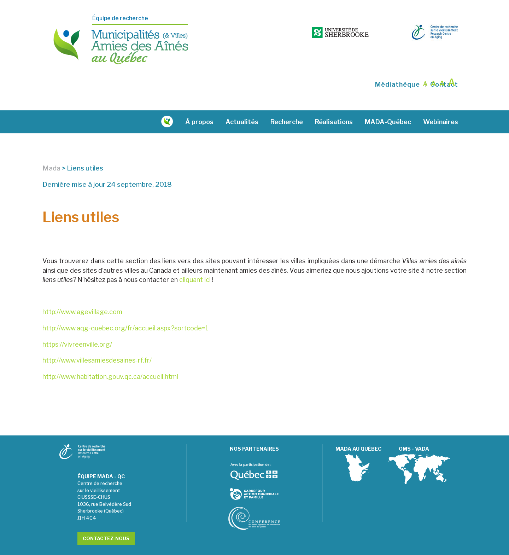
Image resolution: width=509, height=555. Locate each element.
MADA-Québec (388, 104)
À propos (199, 104)
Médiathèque (397, 66)
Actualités (242, 104)
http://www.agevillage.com (82, 294)
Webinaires (440, 104)
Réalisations (334, 104)
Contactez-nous (106, 521)
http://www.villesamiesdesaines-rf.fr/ (97, 342)
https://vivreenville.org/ (77, 326)
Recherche (286, 104)
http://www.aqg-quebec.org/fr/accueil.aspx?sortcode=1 (125, 310)
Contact (444, 66)
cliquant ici (195, 262)
